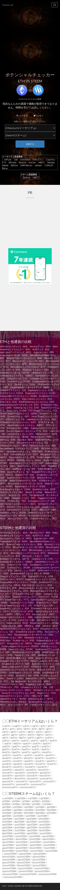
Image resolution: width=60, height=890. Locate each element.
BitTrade (12, 162)
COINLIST (48, 165)
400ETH (26, 746)
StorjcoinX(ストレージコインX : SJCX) (25, 483)
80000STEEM (23, 865)
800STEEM (44, 830)
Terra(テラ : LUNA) (33, 492)
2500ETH (28, 761)
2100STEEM (35, 842)
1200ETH (17, 755)
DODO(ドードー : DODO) (11, 393)
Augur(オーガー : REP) (44, 352)
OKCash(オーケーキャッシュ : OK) (32, 443)
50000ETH (32, 776)
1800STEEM (48, 839)
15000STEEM (39, 854)
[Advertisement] (30, 41)
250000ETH (35, 781)
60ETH (31, 735)
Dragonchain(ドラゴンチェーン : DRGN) (18, 396)
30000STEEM (8, 860)
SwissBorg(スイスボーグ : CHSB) (15, 489)
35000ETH (45, 773)
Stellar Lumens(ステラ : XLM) (22, 480)
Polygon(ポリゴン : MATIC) (19, 643)
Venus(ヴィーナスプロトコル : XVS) (23, 507)
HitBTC (40, 162)
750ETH (45, 749)
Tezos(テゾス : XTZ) (17, 495)
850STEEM (7, 833)
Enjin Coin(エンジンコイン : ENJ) (37, 399)
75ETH (5, 738)
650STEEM (7, 830)
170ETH (7, 743)
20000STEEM (23, 857)
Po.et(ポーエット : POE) (23, 640)
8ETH (41, 729)
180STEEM (19, 822)
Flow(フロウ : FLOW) (16, 411)
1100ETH (6, 755)
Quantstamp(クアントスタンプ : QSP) (26, 463)
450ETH (35, 746)
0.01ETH (6, 726)
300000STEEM (25, 871)
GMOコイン (37, 159)
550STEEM (32, 827)
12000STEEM (10, 854)
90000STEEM (39, 865)
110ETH (5, 741)
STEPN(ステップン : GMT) (43, 667)
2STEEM (16, 801)
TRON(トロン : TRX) (17, 501)
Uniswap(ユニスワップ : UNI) (41, 501)
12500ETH (19, 770)
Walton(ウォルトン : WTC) (40, 513)
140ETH (34, 741)
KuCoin (31, 162)
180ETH (17, 743)
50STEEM (28, 810)
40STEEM (6, 810)
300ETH (6, 746)
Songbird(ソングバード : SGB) (15, 664)
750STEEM (32, 830)
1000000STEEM (9, 874)
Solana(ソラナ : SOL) (24, 475)
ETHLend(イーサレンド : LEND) (26, 594)
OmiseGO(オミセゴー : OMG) (13, 445)
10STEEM (46, 804)
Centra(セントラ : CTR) (42, 373)
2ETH (50, 726)
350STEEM (32, 825)
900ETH (26, 752)
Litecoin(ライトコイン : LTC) (20, 434)
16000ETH (43, 770)
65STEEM (51, 810)
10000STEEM (36, 851)
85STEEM (40, 813)
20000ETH (7, 773)
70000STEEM (8, 865)
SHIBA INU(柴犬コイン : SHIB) (19, 658)
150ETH (43, 741)
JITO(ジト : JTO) (22, 614)
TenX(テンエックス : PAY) (11, 492)
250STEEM (7, 825)
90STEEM (51, 813)
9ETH (49, 729)
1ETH (42, 726)
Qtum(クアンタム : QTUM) (20, 649)
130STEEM (7, 819)
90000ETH (32, 778)
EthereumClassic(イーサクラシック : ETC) (19, 405)
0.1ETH (26, 726)
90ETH (31, 738)
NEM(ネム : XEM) (7, 440)
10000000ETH (38, 784)
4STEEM (36, 801)
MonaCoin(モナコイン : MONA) (14, 437)
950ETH (36, 752)
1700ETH (17, 758)
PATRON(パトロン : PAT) (11, 637)
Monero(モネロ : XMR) (41, 437)
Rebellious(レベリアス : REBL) (26, 652)
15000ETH (31, 770)
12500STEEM (25, 854)
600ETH (16, 749)
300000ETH (49, 781)
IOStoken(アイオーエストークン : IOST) (18, 422)
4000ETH (6, 764)
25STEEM (28, 807)
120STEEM (42, 816)
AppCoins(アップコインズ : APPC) (15, 352)
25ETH (30, 732)
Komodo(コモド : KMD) (18, 428)
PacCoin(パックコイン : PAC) (42, 445)
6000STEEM (35, 848)
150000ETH (7, 781)
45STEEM (17, 810)
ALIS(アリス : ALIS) (40, 349)
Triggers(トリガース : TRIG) (38, 684)
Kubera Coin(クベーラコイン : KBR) (16, 617)
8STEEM (26, 804)
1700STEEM (34, 839)
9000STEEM (22, 851)
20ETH (22, 732)
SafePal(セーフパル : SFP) (23, 469)
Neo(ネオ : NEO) (25, 440)
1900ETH (39, 758)
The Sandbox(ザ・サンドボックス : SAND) (30, 681)
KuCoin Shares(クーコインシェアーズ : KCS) (27, 431)
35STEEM (51, 807)
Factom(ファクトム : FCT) (24, 597)
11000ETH (42, 767)
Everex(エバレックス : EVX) (26, 408)
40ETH (5, 735)
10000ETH (30, 767)
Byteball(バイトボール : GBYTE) (14, 373)
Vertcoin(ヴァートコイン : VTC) (21, 510)
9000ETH (18, 767)
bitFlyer (7, 159)
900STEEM (20, 833)
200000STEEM (41, 868)
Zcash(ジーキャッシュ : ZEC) (43, 518)
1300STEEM (34, 836)
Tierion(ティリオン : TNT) (23, 498)
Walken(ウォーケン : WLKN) (13, 513)
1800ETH (28, 758)
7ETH (34, 729)
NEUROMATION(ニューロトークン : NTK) (19, 629)
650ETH (25, 749)
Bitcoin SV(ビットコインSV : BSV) (28, 361)
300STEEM (19, 825)
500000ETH (8, 784)
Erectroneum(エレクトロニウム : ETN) (36, 402)
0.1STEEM (32, 798)
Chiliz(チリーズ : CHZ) (17, 378)
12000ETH (7, 770)
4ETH (12, 729)
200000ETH (21, 781)
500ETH (45, 746)
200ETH (36, 743)
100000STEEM (9, 868)
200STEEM (44, 822)
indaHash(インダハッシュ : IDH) (41, 419)
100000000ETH (9, 787)
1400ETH (38, 755)
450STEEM (7, 827)
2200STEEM (48, 842)
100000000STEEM (47, 874)
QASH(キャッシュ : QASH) (29, 460)
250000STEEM (9, 871)
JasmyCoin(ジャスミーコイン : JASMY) (25, 425)
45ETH (14, 735)
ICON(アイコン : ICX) (15, 419)
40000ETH (7, 776)
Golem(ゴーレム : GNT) (18, 416)
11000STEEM (51, 851)
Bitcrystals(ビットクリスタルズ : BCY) (28, 367)
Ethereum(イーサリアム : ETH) (14, 591)
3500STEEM (35, 845)
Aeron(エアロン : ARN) (40, 346)
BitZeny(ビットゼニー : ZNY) (35, 370)
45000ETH (20, 776)
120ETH (15, 741)
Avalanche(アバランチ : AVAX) (14, 355)
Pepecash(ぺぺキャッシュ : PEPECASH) (24, 451)
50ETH (22, 735)
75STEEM (17, 813)
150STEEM (31, 819)
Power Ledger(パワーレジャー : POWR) (20, 646)
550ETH (5, 749)
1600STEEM (21, 839)
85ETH (22, 738)
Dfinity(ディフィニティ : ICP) (13, 390)
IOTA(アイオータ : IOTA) (22, 611)
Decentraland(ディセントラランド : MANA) (30, 387)
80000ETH (20, 778)
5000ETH (28, 764)
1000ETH (46, 752)
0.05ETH (16, 726)
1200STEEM (21, 836)
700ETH (35, 749)
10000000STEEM (28, 874)
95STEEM (6, 816)
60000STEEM (38, 862)
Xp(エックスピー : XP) (18, 518)
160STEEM (44, 819)
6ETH (26, 729)
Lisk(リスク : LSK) (26, 620)
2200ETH (17, 761)
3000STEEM (21, 845)
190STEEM (31, 822)
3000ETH (39, 761)
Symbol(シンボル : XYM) (43, 489)
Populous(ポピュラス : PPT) (21, 457)
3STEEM (26, 801)
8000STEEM (8, 851)
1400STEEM (47, 836)
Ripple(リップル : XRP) (25, 655)
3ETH (4, 729)
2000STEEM (21, 842)
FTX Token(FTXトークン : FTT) (43, 411)
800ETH (6, 752)
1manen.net (7, 4)
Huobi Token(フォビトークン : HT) (16, 605)
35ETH (47, 732)
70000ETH (7, 778)
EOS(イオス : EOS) (8, 402)
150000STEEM (25, 868)
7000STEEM (49, 848)
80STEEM (28, 813)
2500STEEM (7, 845)
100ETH (48, 738)
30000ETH (32, 773)
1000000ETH (22, 784)
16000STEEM (8, 857)
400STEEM (44, 825)
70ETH (48, 735)
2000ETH (50, 758)
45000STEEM (8, 862)
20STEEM (17, 807)
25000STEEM (38, 857)
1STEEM (6, 801)
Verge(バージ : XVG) (46, 693)
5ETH (19, 729)
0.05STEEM (20, 798)
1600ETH (6, 758)
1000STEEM (45, 833)
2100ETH (6, 761)
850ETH (16, 752)
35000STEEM (23, 860)
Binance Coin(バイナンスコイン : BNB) (24, 358)
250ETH (46, 743)
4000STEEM (49, 845)
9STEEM (36, 804)
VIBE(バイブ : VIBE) (47, 510)
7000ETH (51, 764)
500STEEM (19, 827)
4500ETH (17, 764)
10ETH (5, 732)
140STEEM (19, 819)
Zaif (15, 159)
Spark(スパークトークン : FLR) (21, 478)
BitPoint (13, 165)
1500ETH (49, 755)
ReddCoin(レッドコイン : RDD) (32, 466)
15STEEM (6, 807)
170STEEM (7, 822)
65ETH (40, 735)
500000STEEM (42, 871)
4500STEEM (7, 848)
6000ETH (40, 764)
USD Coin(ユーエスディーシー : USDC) (18, 504)
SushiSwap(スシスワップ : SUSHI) (30, 486)
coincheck (24, 159)
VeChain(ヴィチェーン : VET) (46, 690)
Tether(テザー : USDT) (36, 678)
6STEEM (6, 804)
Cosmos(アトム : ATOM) (18, 381)
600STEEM (44, 827)
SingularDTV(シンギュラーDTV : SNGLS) (18, 661)
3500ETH (51, 761)
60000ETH (45, 776)
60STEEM (40, 810)
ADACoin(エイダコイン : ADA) (13, 346)
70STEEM (6, 813)
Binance (22, 162)
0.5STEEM (44, 798)
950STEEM (32, 833)
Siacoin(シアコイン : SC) (18, 472)
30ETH (39, 732)
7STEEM (16, 804)
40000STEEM (38, 860)
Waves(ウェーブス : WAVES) (13, 515)
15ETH (13, 732)
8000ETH (6, 767)
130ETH (24, 741)
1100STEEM (7, 836)
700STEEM (20, 830)
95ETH (40, 738)
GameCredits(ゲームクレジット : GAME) (18, 413)
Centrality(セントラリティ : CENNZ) (16, 376)
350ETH (16, 746)
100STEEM (18, 816)
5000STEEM (21, 848)
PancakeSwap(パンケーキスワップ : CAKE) (19, 448)
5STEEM (45, 801)
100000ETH (45, 778)
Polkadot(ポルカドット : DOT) (24, 454)
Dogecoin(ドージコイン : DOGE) (40, 393)
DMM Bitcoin (25, 165)
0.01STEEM (7, 798)
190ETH (26, 743)
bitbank (37, 165)
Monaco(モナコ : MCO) (46, 434)
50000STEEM (23, 862)
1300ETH (28, 755)
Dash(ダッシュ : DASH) (24, 384)
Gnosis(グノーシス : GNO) (22, 602)
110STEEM (30, 816)
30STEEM (39, 807)
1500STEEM (7, 839)
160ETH (53, 741)
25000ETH (20, 773)
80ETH (13, 738)
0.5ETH (34, 726)
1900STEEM (7, 842)
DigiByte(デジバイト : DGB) (40, 390)
